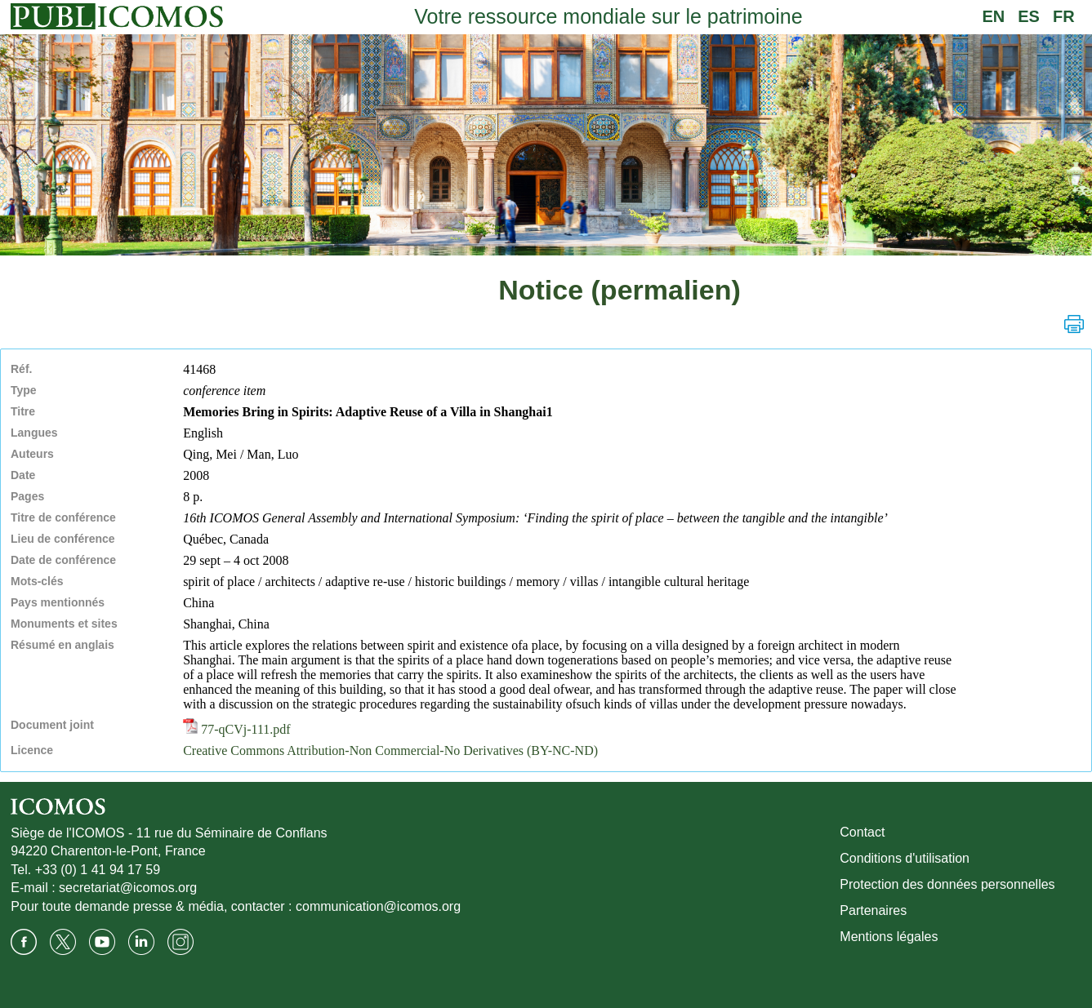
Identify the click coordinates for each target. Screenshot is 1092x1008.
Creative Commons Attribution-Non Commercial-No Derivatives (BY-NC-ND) (390, 750)
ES (1029, 16)
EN (993, 16)
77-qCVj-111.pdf (236, 729)
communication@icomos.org (378, 906)
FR (1064, 16)
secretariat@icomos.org (128, 888)
